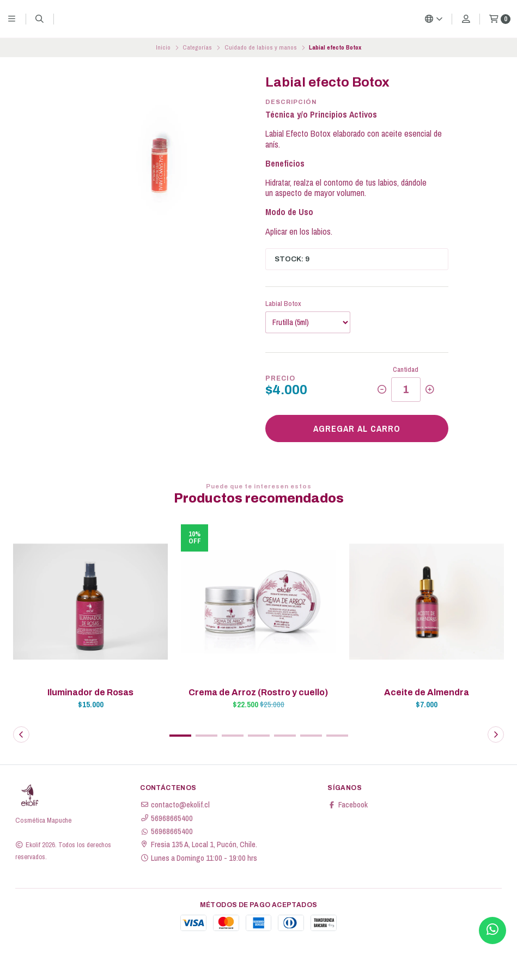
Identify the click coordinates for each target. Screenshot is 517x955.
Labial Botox (283, 303)
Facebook (347, 805)
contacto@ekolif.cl (175, 805)
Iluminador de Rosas (90, 692)
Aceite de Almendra (426, 692)
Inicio (163, 47)
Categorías (197, 47)
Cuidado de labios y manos (260, 47)
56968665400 (166, 818)
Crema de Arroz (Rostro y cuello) (258, 692)
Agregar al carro (356, 428)
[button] (180, 735)
